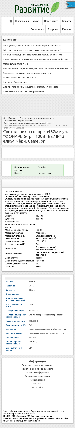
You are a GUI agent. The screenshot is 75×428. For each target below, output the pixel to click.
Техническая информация (37, 376)
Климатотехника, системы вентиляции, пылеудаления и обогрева (35, 59)
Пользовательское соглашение (37, 365)
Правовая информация (38, 372)
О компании (22, 21)
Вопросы (53, 29)
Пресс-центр (51, 21)
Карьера (67, 21)
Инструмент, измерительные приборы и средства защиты (32, 45)
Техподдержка (37, 380)
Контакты (37, 383)
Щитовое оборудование (15, 82)
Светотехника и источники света (19, 77)
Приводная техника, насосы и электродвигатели (27, 73)
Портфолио (37, 29)
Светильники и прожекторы (18, 121)
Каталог (67, 29)
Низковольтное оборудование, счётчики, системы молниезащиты (35, 68)
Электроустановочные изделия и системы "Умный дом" (30, 87)
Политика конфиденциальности (38, 369)
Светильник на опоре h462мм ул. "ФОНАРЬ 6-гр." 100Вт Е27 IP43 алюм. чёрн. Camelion (35, 126)
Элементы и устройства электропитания (23, 91)
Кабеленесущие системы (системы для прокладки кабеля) (32, 50)
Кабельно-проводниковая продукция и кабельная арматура (32, 55)
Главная (4, 118)
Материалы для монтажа (15, 64)
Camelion (42, 167)
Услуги (36, 21)
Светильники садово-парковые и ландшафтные (28, 123)
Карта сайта (37, 387)
